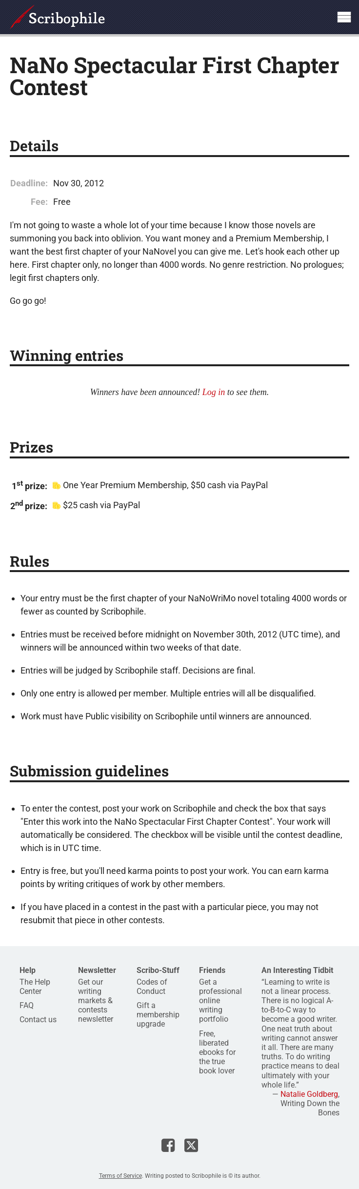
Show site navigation (344, 17)
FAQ (27, 1005)
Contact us (38, 1019)
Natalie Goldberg (309, 1094)
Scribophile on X (191, 1145)
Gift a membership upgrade (158, 1015)
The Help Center (35, 986)
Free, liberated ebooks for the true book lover (217, 1052)
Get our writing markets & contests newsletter (95, 1000)
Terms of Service (120, 1175)
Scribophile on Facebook (168, 1145)
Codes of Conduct (152, 986)
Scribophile (57, 17)
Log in (213, 392)
